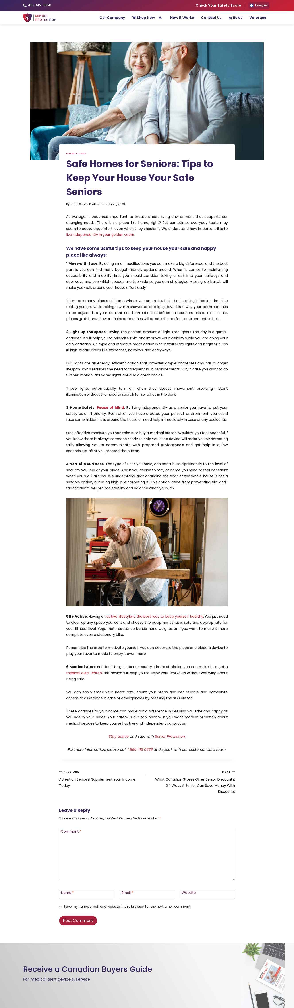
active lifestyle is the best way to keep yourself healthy (154, 616)
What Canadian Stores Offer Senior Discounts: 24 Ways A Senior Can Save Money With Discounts (193, 781)
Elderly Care (76, 153)
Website (189, 892)
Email (127, 892)
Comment (71, 831)
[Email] (147, 894)
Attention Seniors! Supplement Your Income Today (101, 778)
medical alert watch (84, 673)
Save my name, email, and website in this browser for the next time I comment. (127, 907)
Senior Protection (170, 736)
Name (67, 892)
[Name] (86, 894)
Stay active (119, 736)
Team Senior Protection (87, 204)
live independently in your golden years (100, 234)
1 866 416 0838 (140, 749)
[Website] (207, 894)
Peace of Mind (110, 407)
